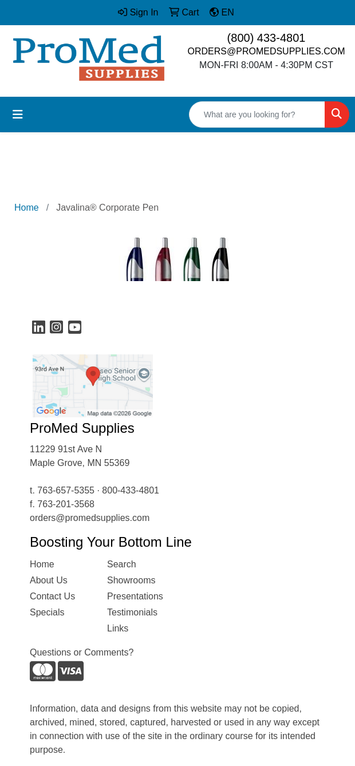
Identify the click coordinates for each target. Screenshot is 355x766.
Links (117, 628)
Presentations (135, 596)
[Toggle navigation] (18, 114)
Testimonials (132, 612)
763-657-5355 (65, 490)
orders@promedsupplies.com (89, 518)
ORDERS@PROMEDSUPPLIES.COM (266, 51)
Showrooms (131, 580)
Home (42, 564)
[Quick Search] (257, 114)
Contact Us (52, 596)
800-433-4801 (130, 490)
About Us (49, 580)
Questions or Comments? (81, 652)
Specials (47, 612)
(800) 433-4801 (266, 37)
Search (121, 564)
